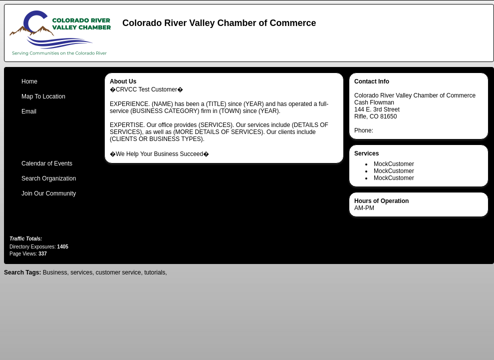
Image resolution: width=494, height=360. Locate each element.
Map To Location (43, 96)
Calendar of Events (46, 163)
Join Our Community (48, 193)
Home (29, 81)
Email (28, 111)
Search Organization (48, 178)
